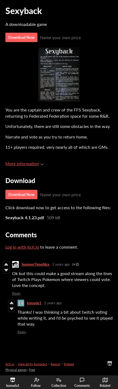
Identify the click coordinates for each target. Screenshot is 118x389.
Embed (69, 364)
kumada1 (34, 303)
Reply (16, 293)
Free (32, 370)
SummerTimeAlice (36, 264)
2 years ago (61, 264)
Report (55, 364)
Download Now (21, 37)
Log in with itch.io (22, 246)
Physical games (16, 370)
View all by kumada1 (32, 364)
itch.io (9, 364)
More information (24, 163)
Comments (82, 382)
